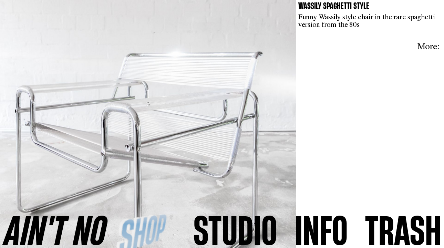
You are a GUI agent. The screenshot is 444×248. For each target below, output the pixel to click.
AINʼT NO (55, 230)
